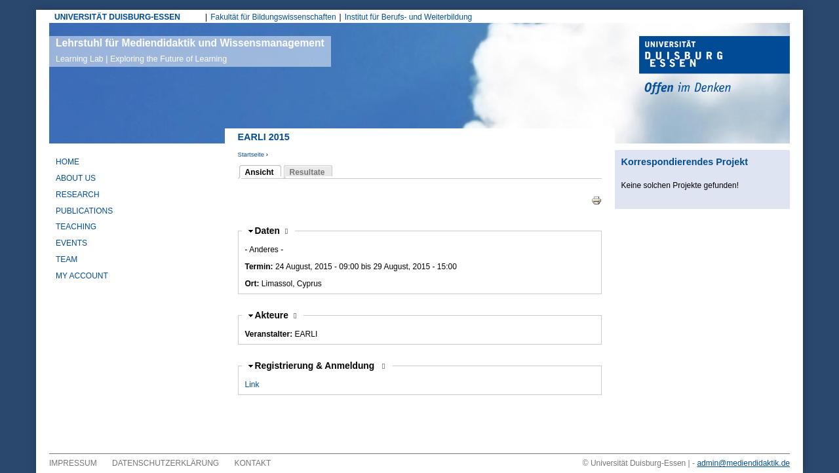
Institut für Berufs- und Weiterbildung (409, 17)
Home (67, 161)
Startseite (251, 154)
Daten (271, 231)
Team (66, 259)
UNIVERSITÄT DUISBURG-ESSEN (117, 17)
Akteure (276, 315)
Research (78, 194)
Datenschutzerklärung (165, 463)
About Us (76, 178)
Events (71, 243)
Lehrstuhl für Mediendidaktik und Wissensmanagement (190, 50)
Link (252, 384)
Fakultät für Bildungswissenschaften (273, 17)
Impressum (73, 463)
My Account (82, 275)
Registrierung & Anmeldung (316, 366)
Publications (84, 211)
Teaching (76, 226)
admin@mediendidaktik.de (743, 463)
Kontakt (253, 463)
